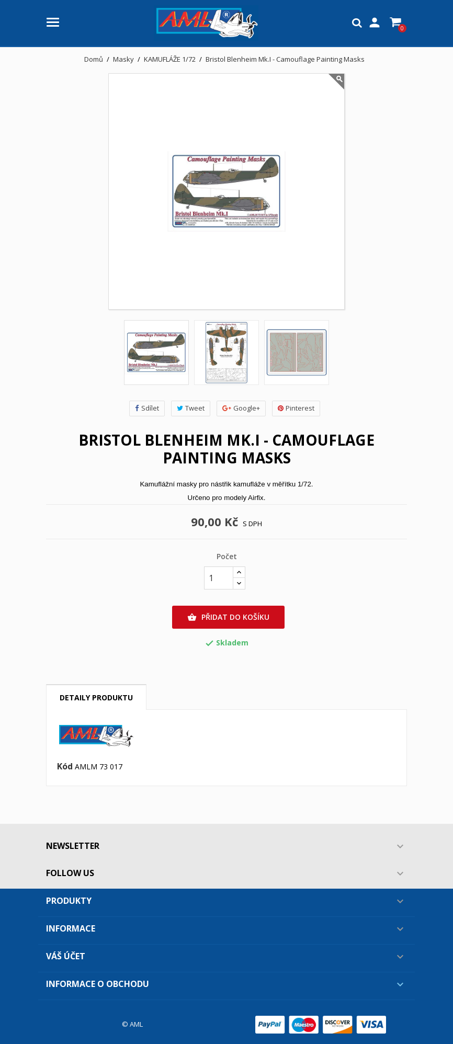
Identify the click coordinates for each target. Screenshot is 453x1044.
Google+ (241, 408)
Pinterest (296, 408)
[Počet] (218, 577)
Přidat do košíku (228, 617)
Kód (65, 766)
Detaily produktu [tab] (96, 697)
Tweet (191, 408)
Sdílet (147, 408)
